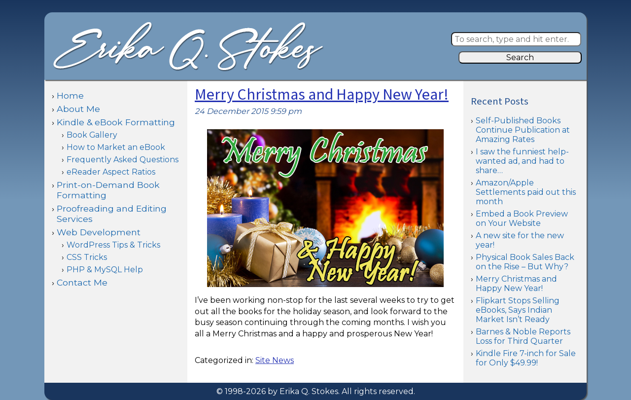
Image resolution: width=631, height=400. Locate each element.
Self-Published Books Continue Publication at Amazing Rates (523, 130)
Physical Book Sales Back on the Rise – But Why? (525, 262)
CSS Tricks (87, 257)
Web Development (98, 232)
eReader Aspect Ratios (111, 172)
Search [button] (520, 57)
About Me (78, 109)
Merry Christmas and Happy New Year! (322, 95)
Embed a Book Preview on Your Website (522, 218)
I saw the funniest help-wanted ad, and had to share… (522, 161)
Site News (274, 360)
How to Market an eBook (116, 147)
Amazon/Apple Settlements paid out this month (526, 192)
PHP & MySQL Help (105, 269)
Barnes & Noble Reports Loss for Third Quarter (523, 336)
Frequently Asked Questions (122, 159)
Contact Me (82, 282)
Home (70, 95)
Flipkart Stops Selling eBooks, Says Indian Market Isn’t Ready (518, 310)
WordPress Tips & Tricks (113, 245)
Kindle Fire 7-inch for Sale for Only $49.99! (526, 358)
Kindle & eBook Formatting (116, 122)
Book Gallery (92, 135)
